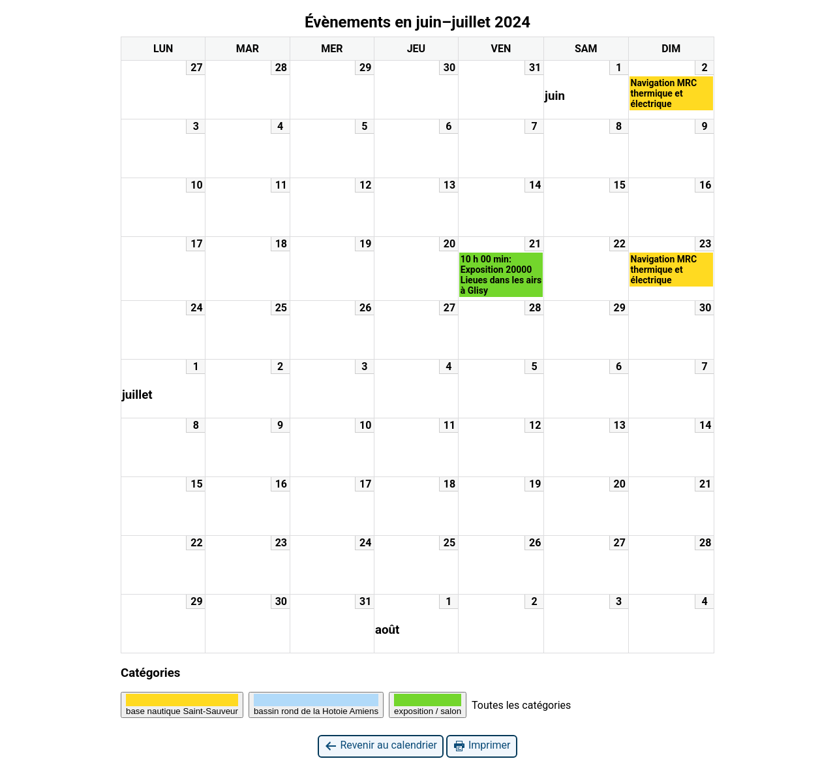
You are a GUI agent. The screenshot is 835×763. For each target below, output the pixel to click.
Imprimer (482, 746)
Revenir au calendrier (380, 746)
